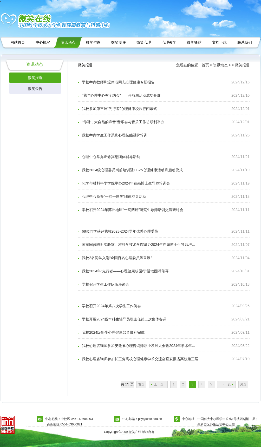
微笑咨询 (93, 42)
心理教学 (169, 42)
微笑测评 (118, 42)
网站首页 (17, 42)
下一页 (226, 384)
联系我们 (244, 42)
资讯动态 (68, 42)
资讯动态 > (222, 65)
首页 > (207, 65)
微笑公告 (35, 89)
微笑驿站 (194, 42)
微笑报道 (35, 78)
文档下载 (219, 42)
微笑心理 (143, 42)
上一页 (159, 384)
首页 (141, 384)
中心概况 (43, 42)
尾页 (243, 384)
